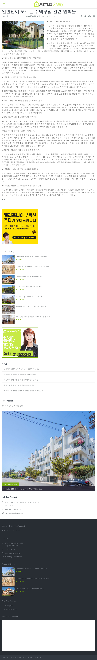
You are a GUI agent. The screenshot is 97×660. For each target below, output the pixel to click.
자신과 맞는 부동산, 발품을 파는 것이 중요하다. (20, 374)
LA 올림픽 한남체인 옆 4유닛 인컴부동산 (30, 276)
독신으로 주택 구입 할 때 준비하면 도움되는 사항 (21, 380)
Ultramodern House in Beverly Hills (29, 286)
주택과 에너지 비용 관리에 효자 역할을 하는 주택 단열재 (23, 391)
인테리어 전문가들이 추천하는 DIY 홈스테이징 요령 (22, 369)
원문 (3, 199)
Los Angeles (8, 605)
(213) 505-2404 (10, 506)
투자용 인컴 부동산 (10, 609)
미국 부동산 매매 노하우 (41, 16)
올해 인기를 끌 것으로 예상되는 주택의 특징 (19, 385)
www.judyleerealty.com (13, 557)
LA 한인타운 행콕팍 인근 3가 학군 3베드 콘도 (31, 256)
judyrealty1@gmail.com (13, 509)
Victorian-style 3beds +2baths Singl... (29, 296)
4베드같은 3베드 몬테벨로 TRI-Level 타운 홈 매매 (33, 317)
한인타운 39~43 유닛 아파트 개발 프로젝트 (31, 306)
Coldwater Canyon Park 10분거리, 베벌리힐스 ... (33, 266)
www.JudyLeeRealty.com (14, 513)
